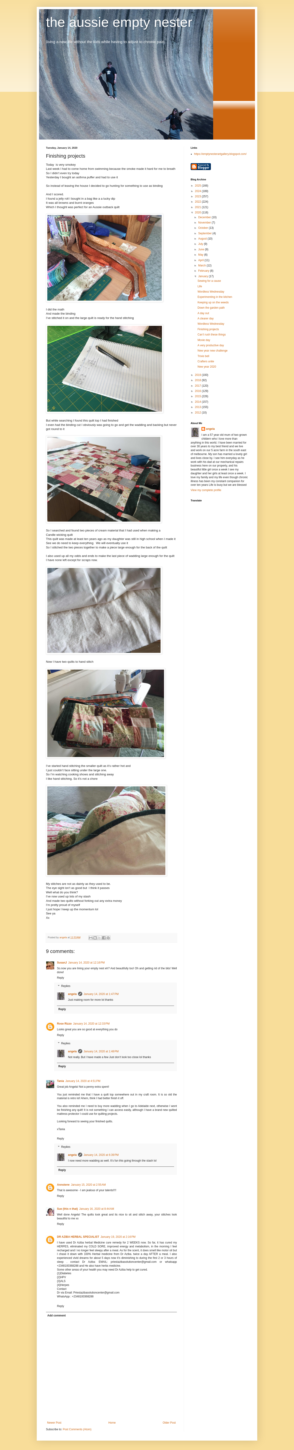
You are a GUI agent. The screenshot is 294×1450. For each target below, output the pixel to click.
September (205, 233)
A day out (203, 313)
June (201, 249)
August (203, 238)
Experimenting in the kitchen (215, 297)
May (201, 254)
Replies (65, 986)
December (205, 217)
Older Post (169, 1422)
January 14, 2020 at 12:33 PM (91, 1023)
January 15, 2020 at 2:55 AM (88, 1184)
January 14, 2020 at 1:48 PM (101, 1051)
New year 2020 (207, 366)
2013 (198, 407)
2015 (198, 396)
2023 (198, 196)
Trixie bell (203, 356)
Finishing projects (208, 329)
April (201, 260)
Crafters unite (206, 361)
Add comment (56, 1315)
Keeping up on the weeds (213, 302)
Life (200, 286)
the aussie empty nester (119, 22)
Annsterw (63, 1184)
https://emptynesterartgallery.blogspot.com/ (220, 154)
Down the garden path (211, 307)
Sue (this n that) (67, 1208)
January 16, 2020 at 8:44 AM (96, 1208)
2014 (198, 401)
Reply (60, 977)
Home (112, 1422)
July (201, 244)
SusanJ (62, 962)
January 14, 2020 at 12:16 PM (86, 962)
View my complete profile (206, 490)
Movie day (204, 340)
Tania (60, 1081)
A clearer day (206, 318)
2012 (198, 412)
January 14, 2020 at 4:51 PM (82, 1081)
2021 (198, 207)
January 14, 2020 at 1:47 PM (101, 994)
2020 (198, 212)
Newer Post (54, 1422)
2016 (198, 391)
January (203, 276)
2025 (198, 185)
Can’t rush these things (212, 334)
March (202, 265)
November (205, 222)
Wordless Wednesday (211, 291)
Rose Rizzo (64, 1023)
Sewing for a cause (209, 280)
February (204, 270)
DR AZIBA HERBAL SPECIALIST (78, 1236)
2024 (198, 191)
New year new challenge (213, 350)
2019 (198, 375)
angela (72, 994)
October (203, 227)
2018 (198, 380)
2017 (198, 385)
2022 (198, 201)
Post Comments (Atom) (77, 1429)
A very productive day (211, 345)
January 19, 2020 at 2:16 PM (118, 1236)
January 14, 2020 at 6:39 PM (101, 1155)
